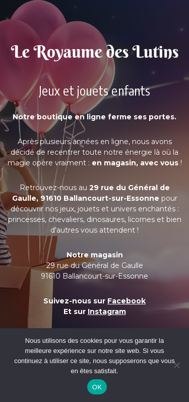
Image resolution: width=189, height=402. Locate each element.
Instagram (107, 311)
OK (97, 387)
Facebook (126, 300)
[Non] (176, 365)
